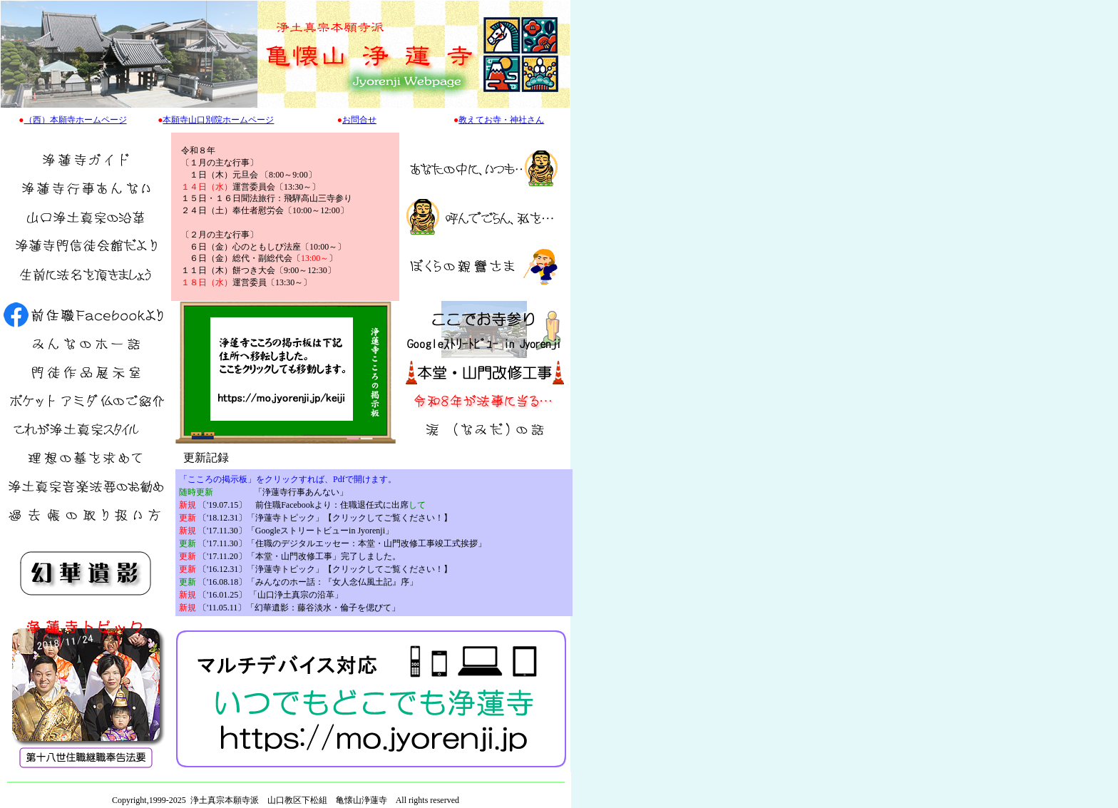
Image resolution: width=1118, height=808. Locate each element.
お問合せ (359, 120)
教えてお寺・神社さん (501, 120)
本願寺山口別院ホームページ (218, 120)
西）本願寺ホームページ (80, 120)
